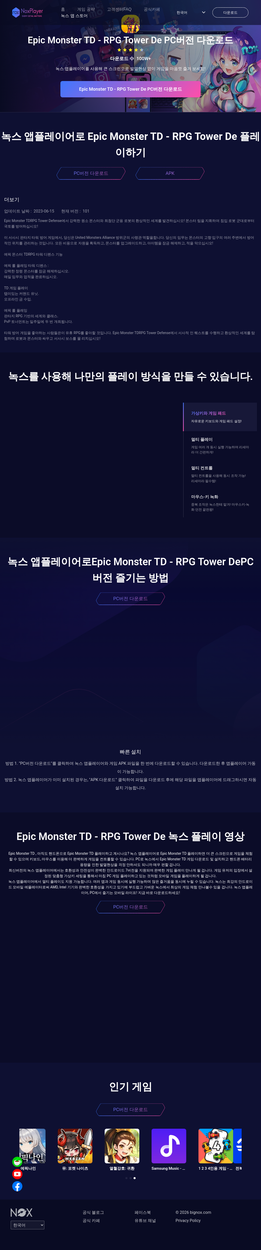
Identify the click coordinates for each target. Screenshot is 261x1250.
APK (170, 173)
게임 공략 (86, 9)
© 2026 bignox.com (193, 1212)
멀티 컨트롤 (202, 468)
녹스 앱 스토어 (74, 16)
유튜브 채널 (145, 1220)
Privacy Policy (188, 1220)
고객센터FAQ (119, 9)
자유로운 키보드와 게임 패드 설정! (216, 421)
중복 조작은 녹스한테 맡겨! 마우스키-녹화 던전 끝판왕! (220, 507)
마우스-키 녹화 (204, 496)
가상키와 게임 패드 (208, 413)
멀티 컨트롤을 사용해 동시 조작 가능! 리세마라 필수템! (218, 478)
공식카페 (152, 9)
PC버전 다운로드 (91, 173)
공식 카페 (91, 1220)
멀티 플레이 (202, 439)
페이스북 (143, 1212)
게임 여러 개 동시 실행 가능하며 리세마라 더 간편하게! (220, 449)
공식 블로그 (93, 1212)
